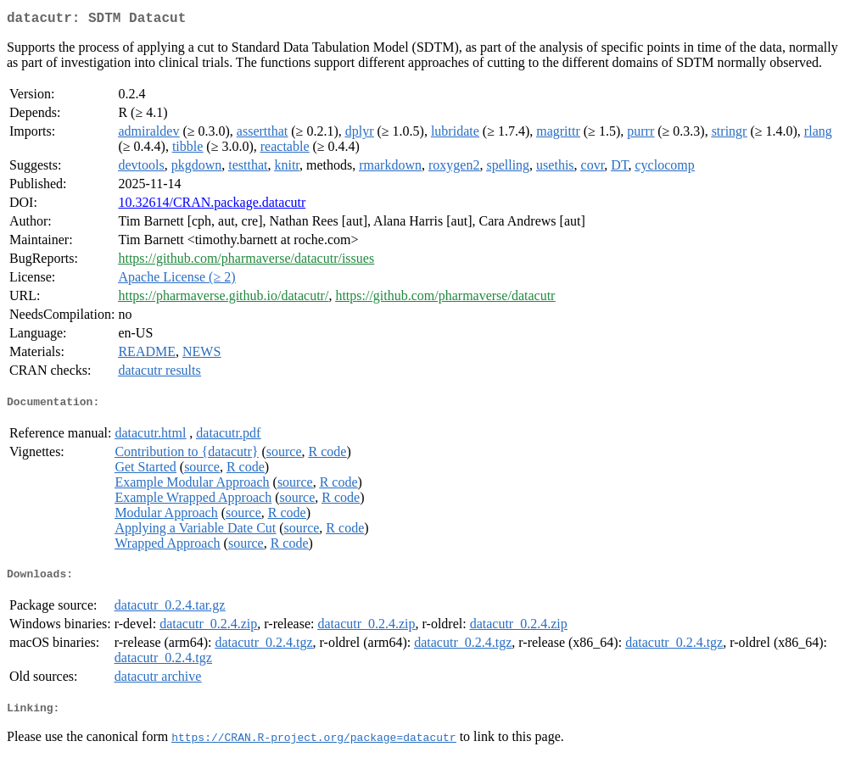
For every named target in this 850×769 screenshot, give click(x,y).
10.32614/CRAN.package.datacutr (211, 205)
